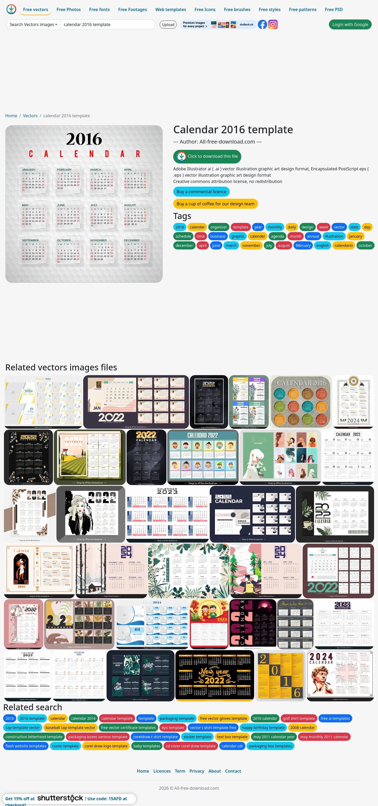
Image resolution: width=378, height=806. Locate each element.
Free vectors (35, 9)
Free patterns (303, 9)
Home (11, 116)
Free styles (270, 9)
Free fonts (99, 9)
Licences (162, 771)
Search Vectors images (32, 24)
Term (180, 771)
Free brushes (237, 9)
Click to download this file (207, 157)
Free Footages (132, 9)
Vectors (30, 116)
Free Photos (68, 9)
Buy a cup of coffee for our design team (216, 204)
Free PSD (334, 9)
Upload (168, 24)
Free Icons (205, 9)
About (214, 771)
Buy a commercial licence (201, 192)
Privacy (197, 771)
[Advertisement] (189, 73)
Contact (233, 771)
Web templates (170, 9)
